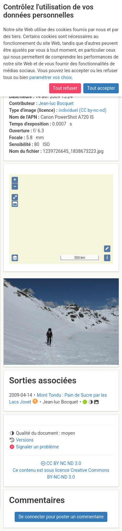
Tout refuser (65, 88)
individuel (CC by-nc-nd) (82, 110)
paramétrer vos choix (50, 77)
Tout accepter (101, 88)
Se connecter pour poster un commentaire (61, 516)
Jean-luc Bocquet (56, 103)
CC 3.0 (61, 470)
